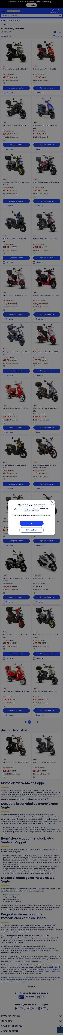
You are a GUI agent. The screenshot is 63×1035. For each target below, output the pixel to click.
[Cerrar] (52, 502)
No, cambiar (31, 530)
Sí (31, 523)
